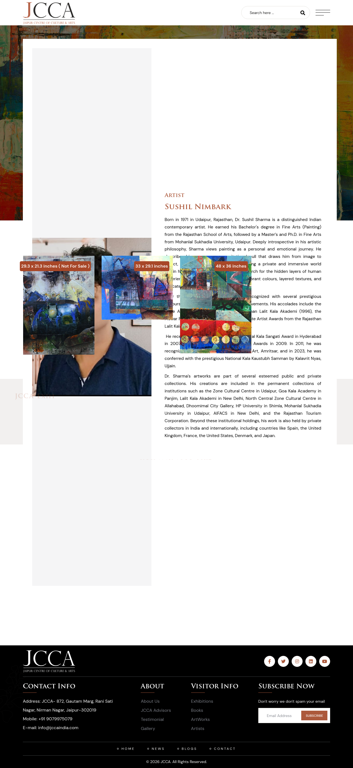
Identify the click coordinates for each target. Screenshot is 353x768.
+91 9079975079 (55, 719)
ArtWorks (200, 719)
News (158, 749)
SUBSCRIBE (314, 715)
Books (197, 710)
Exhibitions (202, 701)
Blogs (189, 749)
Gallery (148, 728)
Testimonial (152, 719)
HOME (128, 749)
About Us (150, 701)
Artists (198, 728)
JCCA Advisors (156, 710)
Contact (225, 749)
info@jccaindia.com (58, 728)
